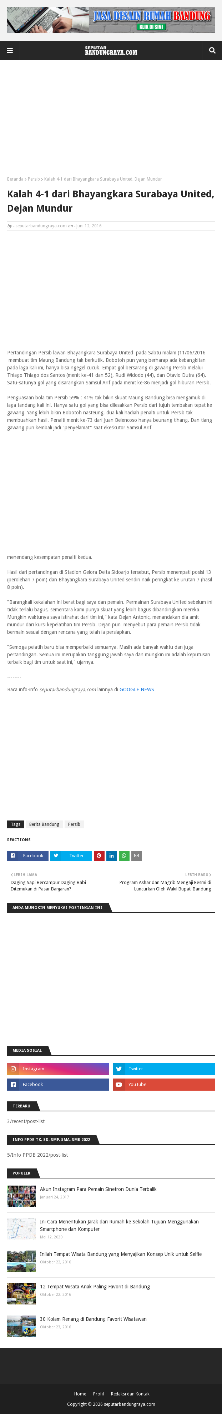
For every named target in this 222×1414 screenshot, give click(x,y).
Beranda (15, 179)
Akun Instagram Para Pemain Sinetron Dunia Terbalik (98, 1189)
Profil (98, 1394)
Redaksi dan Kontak (130, 1394)
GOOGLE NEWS (137, 689)
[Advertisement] (111, 121)
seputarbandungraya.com (41, 225)
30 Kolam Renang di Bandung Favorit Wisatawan (93, 1319)
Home (80, 1394)
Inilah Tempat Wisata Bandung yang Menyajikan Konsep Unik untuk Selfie (121, 1254)
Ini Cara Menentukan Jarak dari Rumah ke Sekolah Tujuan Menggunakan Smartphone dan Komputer (119, 1225)
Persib (34, 179)
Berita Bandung (44, 824)
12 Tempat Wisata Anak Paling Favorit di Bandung (95, 1286)
